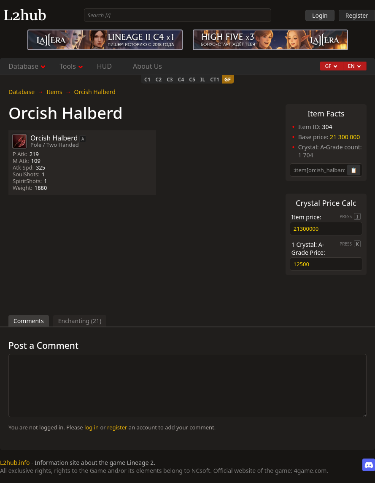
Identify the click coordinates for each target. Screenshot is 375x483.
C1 (147, 79)
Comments (28, 321)
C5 (192, 79)
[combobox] (178, 15)
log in (91, 427)
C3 (170, 79)
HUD (104, 66)
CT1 (214, 79)
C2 (159, 79)
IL (202, 79)
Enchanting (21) (79, 321)
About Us (147, 66)
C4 (181, 79)
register (117, 427)
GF (227, 79)
